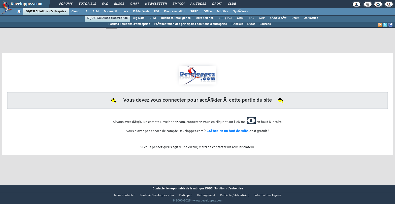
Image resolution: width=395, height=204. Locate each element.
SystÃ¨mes (240, 11)
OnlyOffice (311, 18)
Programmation (174, 11)
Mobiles (222, 11)
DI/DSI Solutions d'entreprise (46, 11)
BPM (152, 18)
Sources (265, 24)
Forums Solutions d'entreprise (129, 24)
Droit (217, 4)
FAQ (105, 4)
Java (125, 11)
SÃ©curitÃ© (278, 18)
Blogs (119, 4)
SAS (251, 18)
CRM (240, 18)
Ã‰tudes (198, 4)
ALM (95, 11)
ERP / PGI (225, 18)
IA (85, 11)
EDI (156, 11)
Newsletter (156, 4)
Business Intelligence (176, 18)
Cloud (75, 11)
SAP (262, 18)
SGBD (194, 11)
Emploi (178, 4)
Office (208, 11)
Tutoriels (87, 4)
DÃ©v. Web (141, 11)
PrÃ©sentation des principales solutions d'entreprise (190, 24)
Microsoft (110, 11)
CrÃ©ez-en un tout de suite (227, 131)
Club (231, 4)
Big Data (138, 18)
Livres (251, 24)
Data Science (205, 18)
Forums (66, 4)
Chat (135, 4)
